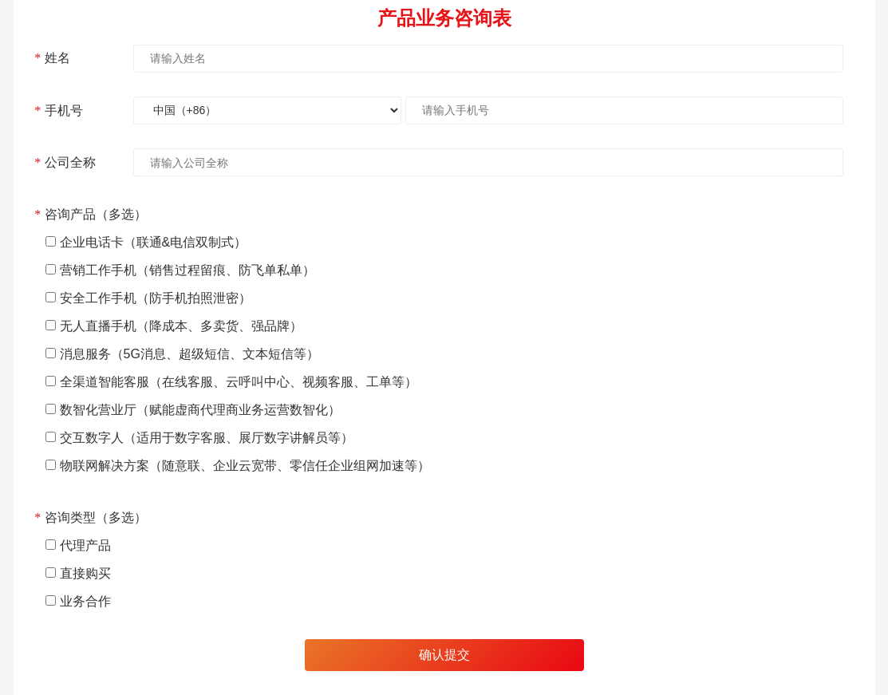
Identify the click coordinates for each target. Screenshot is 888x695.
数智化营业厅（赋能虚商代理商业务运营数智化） (200, 410)
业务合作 (85, 601)
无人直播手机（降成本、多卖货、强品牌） (181, 326)
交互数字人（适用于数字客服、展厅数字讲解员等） (206, 437)
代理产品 (85, 545)
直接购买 (85, 573)
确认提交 (444, 654)
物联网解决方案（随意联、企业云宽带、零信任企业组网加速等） (245, 465)
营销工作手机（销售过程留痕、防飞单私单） (187, 270)
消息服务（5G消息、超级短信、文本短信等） (189, 354)
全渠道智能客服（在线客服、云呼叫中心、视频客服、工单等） (238, 382)
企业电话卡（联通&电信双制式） (153, 242)
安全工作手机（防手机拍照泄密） (155, 298)
